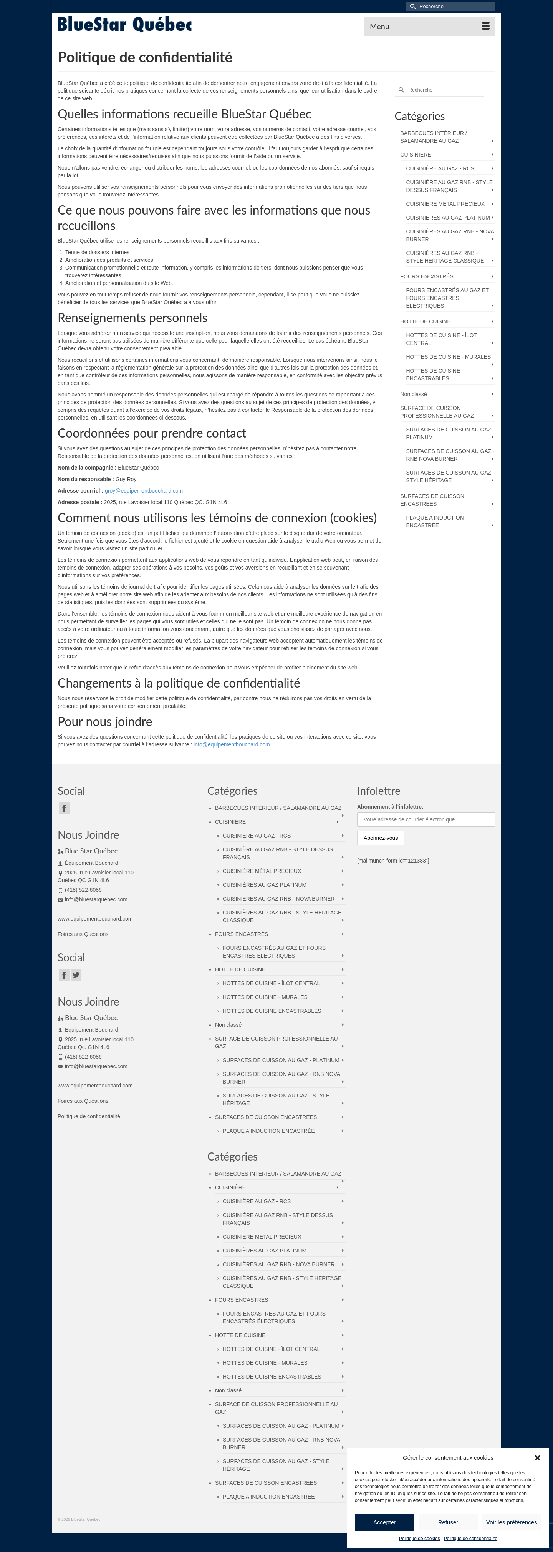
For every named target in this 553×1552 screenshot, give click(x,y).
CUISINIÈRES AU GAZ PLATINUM (448, 218)
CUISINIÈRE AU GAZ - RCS (440, 168)
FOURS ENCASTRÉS (427, 276)
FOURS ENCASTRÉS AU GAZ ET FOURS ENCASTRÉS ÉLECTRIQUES (447, 298)
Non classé (414, 394)
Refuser (448, 1522)
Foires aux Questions (83, 934)
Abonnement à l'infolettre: (390, 807)
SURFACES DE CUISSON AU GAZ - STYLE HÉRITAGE (450, 476)
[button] (537, 1458)
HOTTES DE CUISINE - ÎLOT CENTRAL (441, 339)
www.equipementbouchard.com (95, 919)
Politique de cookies (419, 1538)
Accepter (384, 1522)
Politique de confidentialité (470, 1538)
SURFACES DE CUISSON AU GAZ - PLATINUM (450, 433)
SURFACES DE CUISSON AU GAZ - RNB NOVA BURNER (450, 455)
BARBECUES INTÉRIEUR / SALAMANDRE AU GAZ (434, 137)
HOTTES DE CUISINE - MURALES (448, 357)
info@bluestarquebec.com (92, 899)
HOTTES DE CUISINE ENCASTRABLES (433, 374)
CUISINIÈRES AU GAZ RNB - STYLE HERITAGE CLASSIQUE (445, 257)
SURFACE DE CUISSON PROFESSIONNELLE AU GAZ (437, 412)
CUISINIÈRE (416, 155)
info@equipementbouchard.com (232, 744)
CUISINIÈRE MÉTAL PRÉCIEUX (445, 204)
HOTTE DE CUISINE (426, 321)
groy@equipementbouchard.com (144, 491)
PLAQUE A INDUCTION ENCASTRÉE (435, 521)
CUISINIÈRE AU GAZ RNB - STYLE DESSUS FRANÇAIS (449, 186)
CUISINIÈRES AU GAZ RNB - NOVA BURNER (450, 235)
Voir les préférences (511, 1522)
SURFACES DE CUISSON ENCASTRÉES (432, 500)
